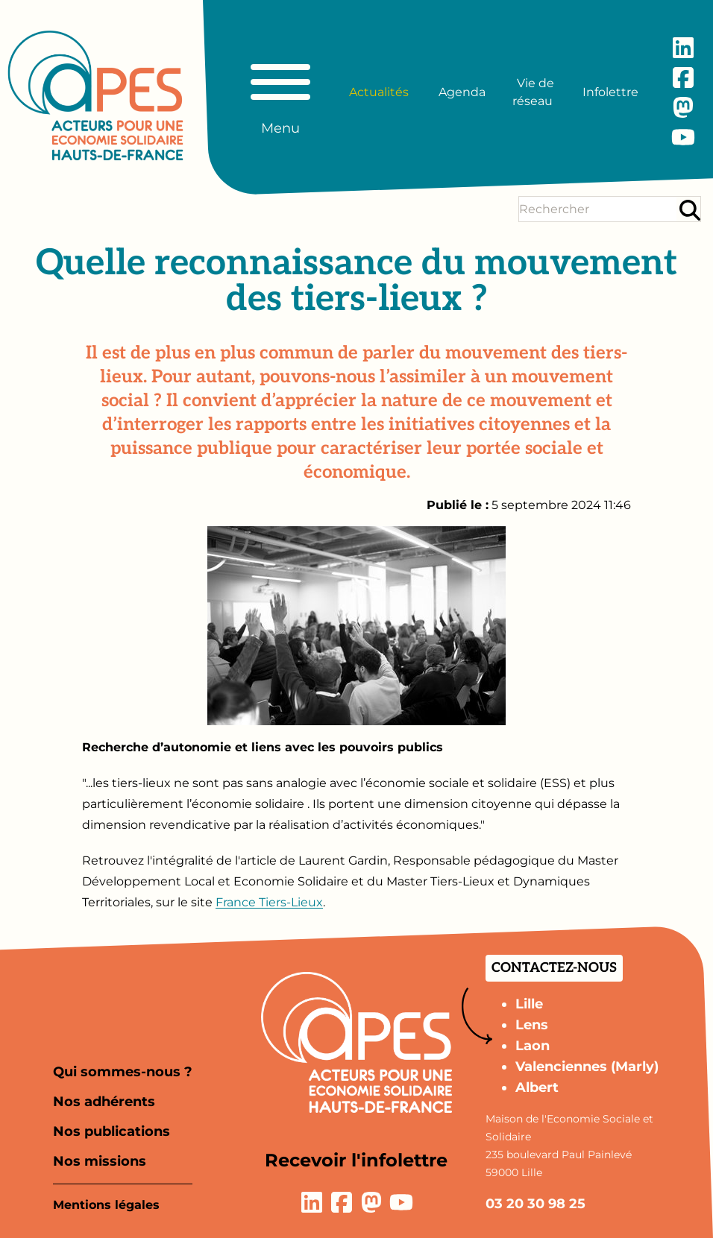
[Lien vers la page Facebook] (683, 77)
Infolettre (610, 92)
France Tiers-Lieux (269, 902)
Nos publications (111, 1131)
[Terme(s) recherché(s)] (597, 209)
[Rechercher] (689, 210)
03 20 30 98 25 (535, 1204)
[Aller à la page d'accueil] (95, 95)
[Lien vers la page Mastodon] (683, 107)
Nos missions (99, 1161)
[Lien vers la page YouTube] (683, 137)
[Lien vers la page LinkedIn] (683, 48)
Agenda (462, 92)
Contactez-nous (554, 968)
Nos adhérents (104, 1101)
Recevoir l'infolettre (356, 1160)
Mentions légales (106, 1205)
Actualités (379, 92)
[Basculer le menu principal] (280, 92)
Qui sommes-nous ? (122, 1072)
